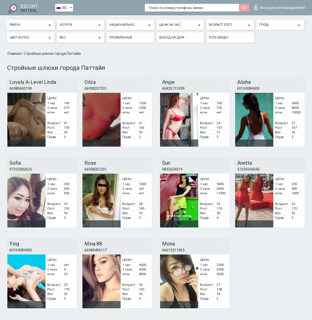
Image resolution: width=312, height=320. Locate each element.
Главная (15, 54)
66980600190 (20, 88)
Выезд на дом (171, 37)
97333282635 (20, 169)
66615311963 (173, 250)
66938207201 (95, 88)
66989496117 (95, 250)
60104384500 (248, 88)
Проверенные (120, 37)
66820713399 (173, 88)
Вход (279, 7)
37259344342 (248, 169)
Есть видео (219, 37)
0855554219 (172, 169)
